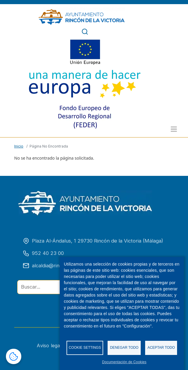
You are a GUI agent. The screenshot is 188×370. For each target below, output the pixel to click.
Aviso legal (52, 345)
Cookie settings (85, 348)
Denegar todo (124, 348)
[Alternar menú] (174, 129)
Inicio (18, 146)
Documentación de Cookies (124, 362)
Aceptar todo (161, 348)
